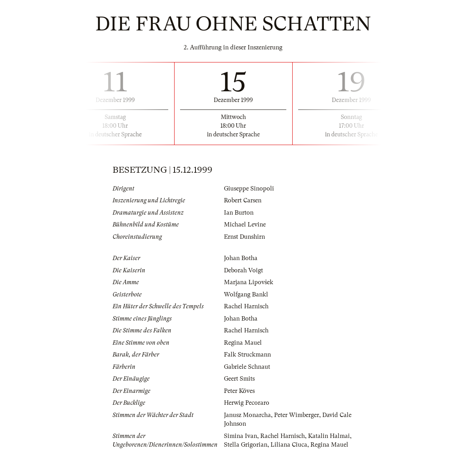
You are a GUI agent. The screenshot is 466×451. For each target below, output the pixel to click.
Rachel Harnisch (246, 306)
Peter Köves (239, 390)
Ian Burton (239, 212)
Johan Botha (240, 258)
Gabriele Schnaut (247, 366)
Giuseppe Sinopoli (249, 188)
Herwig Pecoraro (246, 402)
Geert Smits (239, 378)
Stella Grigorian (245, 444)
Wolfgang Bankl (246, 294)
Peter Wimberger (296, 415)
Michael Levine (245, 224)
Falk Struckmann (247, 354)
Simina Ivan (240, 436)
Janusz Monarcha (247, 415)
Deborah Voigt (243, 270)
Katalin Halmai (329, 436)
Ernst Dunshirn (244, 236)
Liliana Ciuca (289, 444)
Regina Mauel (243, 342)
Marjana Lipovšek (248, 282)
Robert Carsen (242, 200)
